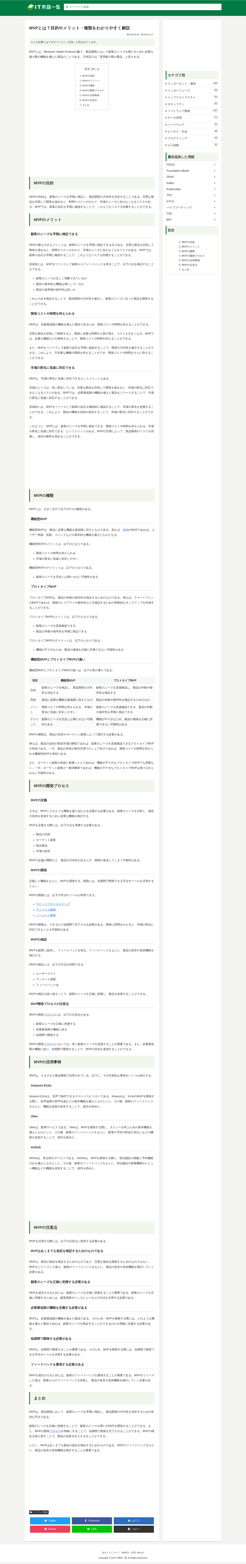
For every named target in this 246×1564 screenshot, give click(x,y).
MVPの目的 (88, 76)
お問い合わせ (138, 1554)
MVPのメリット (91, 81)
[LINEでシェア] (92, 1530)
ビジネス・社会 (193, 131)
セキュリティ (193, 104)
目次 (87, 68)
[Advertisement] (92, 147)
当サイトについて (109, 1554)
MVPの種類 (88, 86)
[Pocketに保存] (50, 1530)
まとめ (85, 106)
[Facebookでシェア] (92, 1522)
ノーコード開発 (46, 917)
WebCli (125, 1554)
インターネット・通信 (193, 83)
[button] (134, 1530)
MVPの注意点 (89, 101)
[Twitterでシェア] (50, 1522)
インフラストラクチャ (193, 97)
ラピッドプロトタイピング (53, 905)
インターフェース (193, 90)
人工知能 (193, 145)
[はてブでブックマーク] (134, 1522)
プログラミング (193, 138)
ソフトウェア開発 (39, 1514)
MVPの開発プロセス (93, 91)
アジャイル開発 (46, 911)
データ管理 (193, 117)
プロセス (49, 1016)
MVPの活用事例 (91, 96)
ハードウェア (193, 124)
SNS (126, 531)
